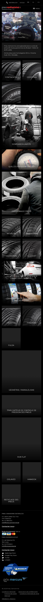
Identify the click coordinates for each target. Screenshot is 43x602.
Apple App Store (10, 553)
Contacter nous (8, 526)
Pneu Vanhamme (12, 8)
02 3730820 (8, 544)
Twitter (7, 557)
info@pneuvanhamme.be (10, 522)
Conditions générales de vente (29, 593)
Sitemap (7, 596)
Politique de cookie (10, 593)
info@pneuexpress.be (9, 546)
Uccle (22, 2)
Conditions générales (8, 592)
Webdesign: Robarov (8, 599)
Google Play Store (11, 555)
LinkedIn (7, 560)
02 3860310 (8, 520)
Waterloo (13, 2)
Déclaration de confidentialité (28, 592)
